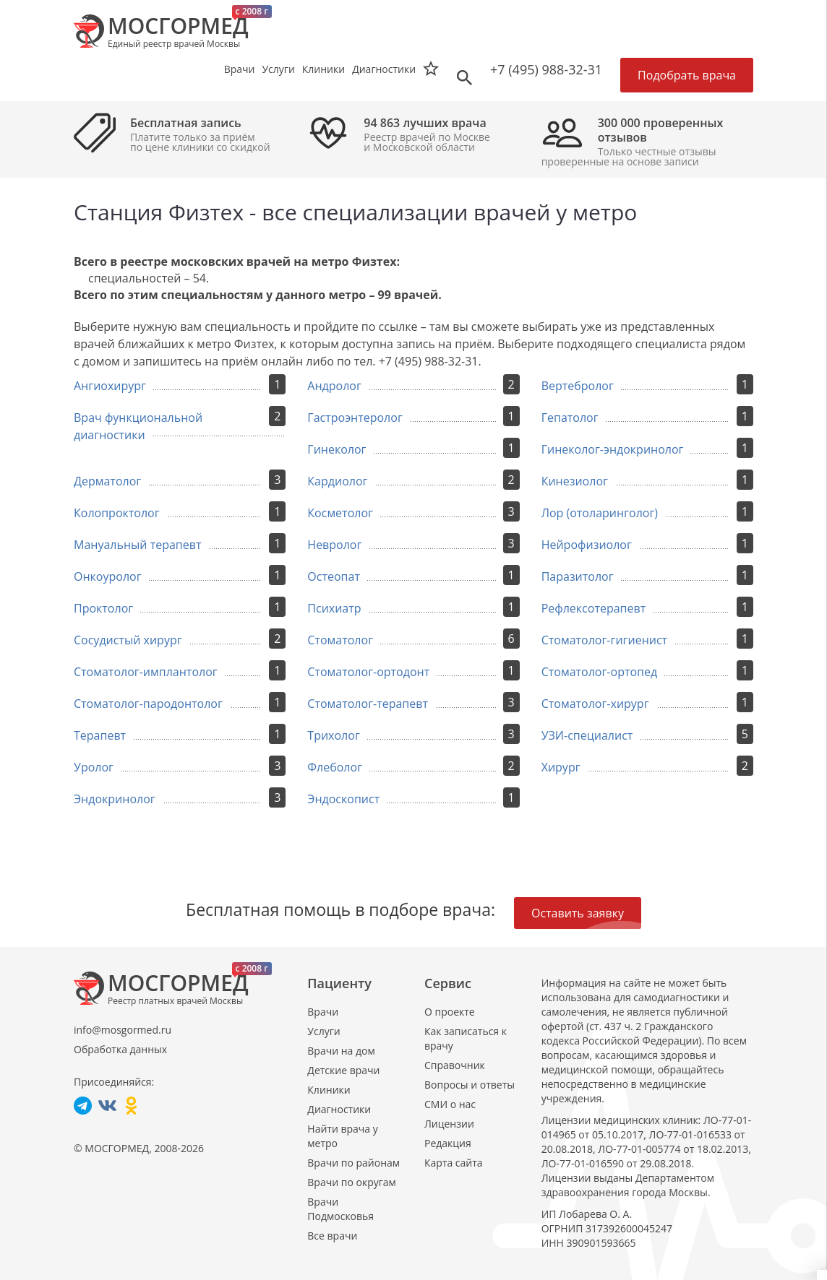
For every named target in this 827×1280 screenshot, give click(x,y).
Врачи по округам (351, 1182)
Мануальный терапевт (137, 545)
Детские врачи (343, 1070)
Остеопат (333, 576)
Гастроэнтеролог (354, 417)
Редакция (447, 1143)
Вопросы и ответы (469, 1084)
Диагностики (384, 69)
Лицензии (449, 1123)
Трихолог (333, 735)
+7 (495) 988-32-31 (546, 69)
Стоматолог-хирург (595, 704)
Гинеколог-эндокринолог (612, 449)
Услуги (323, 1031)
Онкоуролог (108, 576)
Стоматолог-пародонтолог (148, 704)
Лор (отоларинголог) (599, 513)
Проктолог (103, 608)
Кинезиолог (574, 481)
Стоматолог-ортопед (599, 672)
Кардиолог (337, 481)
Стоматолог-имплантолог (146, 672)
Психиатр (334, 608)
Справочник (454, 1065)
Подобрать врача (687, 75)
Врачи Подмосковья (340, 1209)
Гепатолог (570, 417)
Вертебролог (577, 386)
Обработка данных (120, 1049)
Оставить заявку (577, 913)
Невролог (334, 545)
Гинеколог (336, 449)
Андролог (334, 386)
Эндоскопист (343, 799)
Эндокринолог (114, 799)
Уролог (93, 767)
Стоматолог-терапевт (367, 704)
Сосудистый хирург (128, 640)
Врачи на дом (340, 1051)
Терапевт (100, 735)
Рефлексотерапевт (593, 608)
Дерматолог (107, 481)
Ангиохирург (110, 386)
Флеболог (334, 767)
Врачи (322, 1012)
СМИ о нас (450, 1104)
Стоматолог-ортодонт (368, 672)
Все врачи (332, 1235)
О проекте (449, 1012)
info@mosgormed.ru (122, 1030)
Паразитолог (577, 576)
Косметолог (340, 513)
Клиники (328, 1090)
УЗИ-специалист (587, 735)
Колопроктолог (117, 513)
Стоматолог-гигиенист (604, 640)
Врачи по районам (353, 1162)
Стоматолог (340, 640)
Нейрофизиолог (586, 545)
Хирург (560, 767)
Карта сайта (453, 1162)
